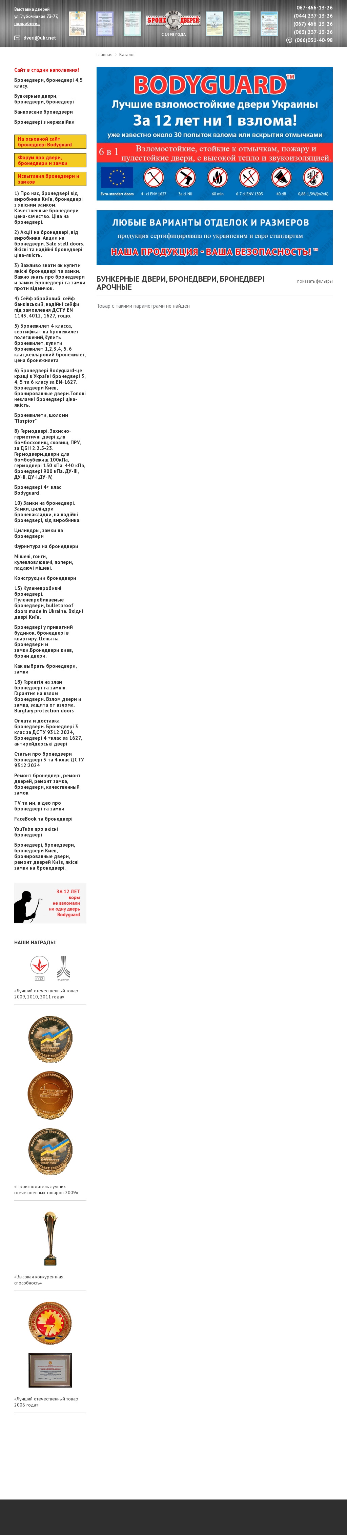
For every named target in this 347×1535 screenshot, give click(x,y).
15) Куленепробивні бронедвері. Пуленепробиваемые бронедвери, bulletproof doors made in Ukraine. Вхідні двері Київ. (48, 602)
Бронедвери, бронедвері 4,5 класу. (48, 83)
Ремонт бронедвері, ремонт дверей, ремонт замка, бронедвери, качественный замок (47, 784)
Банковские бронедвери (43, 112)
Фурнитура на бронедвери (46, 546)
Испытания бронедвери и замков (48, 179)
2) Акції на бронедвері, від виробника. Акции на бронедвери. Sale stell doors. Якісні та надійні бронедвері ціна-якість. (49, 243)
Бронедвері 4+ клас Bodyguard (37, 490)
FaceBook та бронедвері (43, 819)
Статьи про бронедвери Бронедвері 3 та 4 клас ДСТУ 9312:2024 (49, 760)
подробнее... (27, 23)
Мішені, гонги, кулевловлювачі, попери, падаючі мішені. (43, 562)
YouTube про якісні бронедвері (36, 832)
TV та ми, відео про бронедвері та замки (39, 806)
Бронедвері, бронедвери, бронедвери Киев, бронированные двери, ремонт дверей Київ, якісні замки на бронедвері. (46, 856)
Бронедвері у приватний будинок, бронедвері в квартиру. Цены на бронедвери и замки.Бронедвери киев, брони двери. (43, 641)
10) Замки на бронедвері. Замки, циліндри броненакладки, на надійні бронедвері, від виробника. (47, 511)
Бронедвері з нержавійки (44, 122)
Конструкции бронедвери (45, 578)
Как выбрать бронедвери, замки (45, 669)
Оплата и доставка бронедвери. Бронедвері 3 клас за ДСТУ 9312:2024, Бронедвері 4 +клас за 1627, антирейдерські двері (48, 732)
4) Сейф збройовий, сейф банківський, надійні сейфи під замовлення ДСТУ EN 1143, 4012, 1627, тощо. (46, 307)
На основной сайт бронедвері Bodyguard (45, 142)
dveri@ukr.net (39, 37)
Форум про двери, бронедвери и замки (42, 160)
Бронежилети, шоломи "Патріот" (41, 418)
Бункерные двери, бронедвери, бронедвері (44, 99)
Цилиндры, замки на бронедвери (38, 533)
